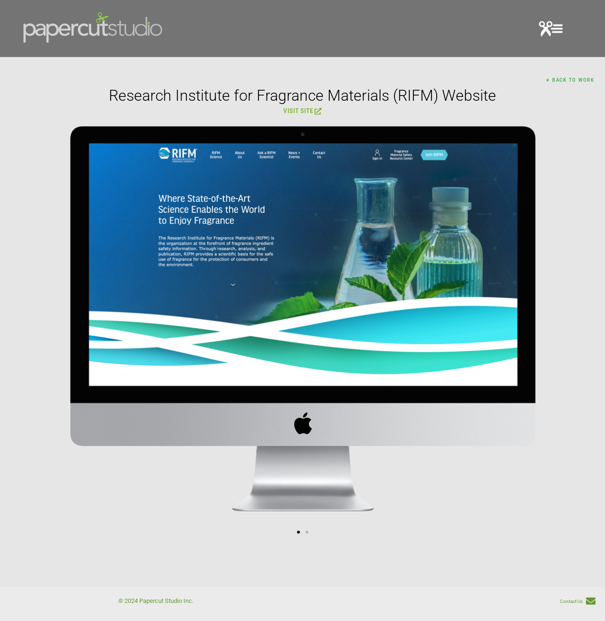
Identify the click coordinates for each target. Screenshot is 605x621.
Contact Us (571, 601)
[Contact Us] (590, 601)
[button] (550, 30)
